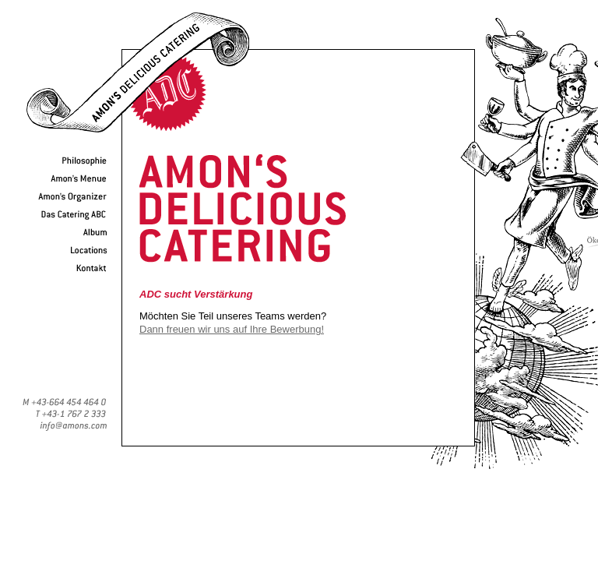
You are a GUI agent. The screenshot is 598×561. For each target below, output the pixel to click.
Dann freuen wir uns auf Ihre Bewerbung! (231, 329)
